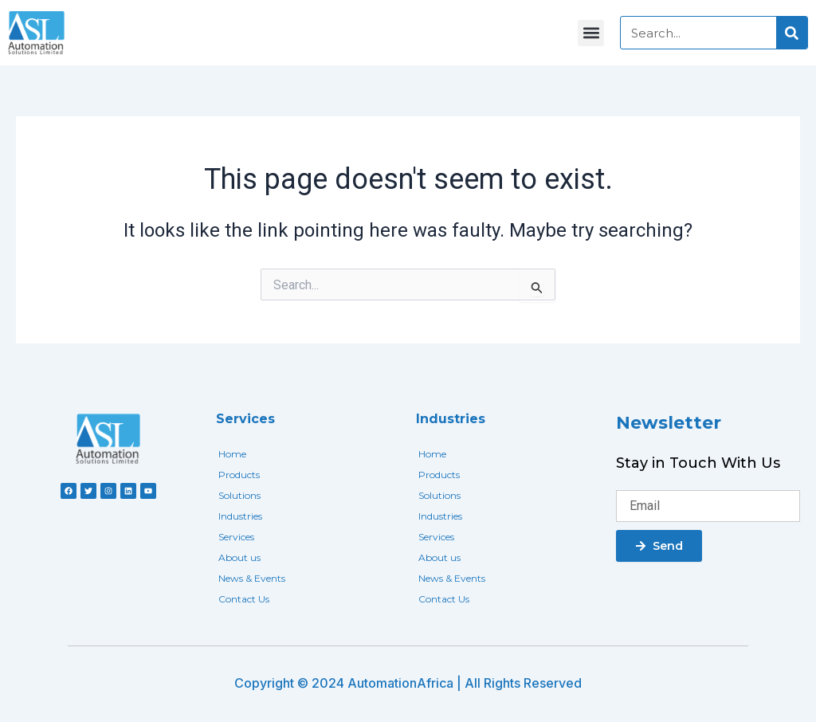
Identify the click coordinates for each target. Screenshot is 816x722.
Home (232, 454)
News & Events (251, 578)
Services (236, 537)
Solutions (239, 495)
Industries (240, 516)
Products (239, 475)
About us (239, 557)
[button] (591, 33)
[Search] (791, 33)
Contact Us (243, 599)
